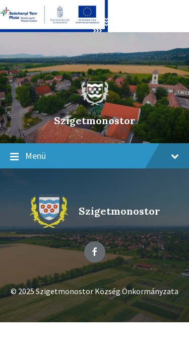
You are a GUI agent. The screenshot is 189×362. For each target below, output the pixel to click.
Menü (94, 156)
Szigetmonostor (95, 120)
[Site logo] (95, 103)
